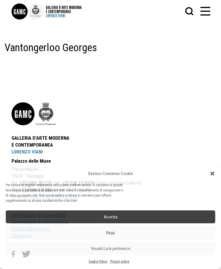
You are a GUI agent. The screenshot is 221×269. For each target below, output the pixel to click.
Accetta (110, 217)
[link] (20, 11)
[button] (212, 173)
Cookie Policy (98, 262)
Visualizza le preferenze (110, 248)
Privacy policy (119, 262)
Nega (110, 232)
